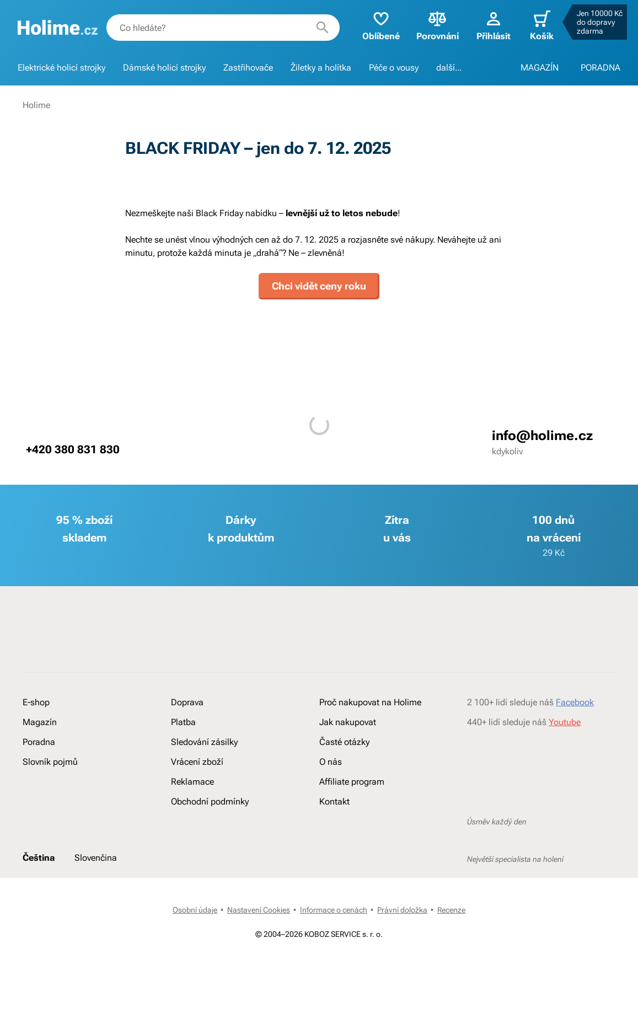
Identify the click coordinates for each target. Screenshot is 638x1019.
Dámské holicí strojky (164, 67)
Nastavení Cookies (258, 909)
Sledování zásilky (204, 742)
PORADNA (600, 67)
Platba (183, 722)
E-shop (36, 702)
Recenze (451, 909)
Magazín (40, 722)
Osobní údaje (195, 909)
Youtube (565, 722)
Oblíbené (381, 25)
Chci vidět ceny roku (319, 286)
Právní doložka (402, 909)
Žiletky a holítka (321, 67)
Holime (36, 105)
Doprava (187, 702)
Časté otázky (344, 742)
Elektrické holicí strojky (61, 67)
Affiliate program (351, 781)
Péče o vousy (394, 67)
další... (449, 67)
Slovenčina (95, 857)
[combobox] (223, 27)
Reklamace (192, 781)
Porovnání (437, 25)
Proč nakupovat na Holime (370, 702)
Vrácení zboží (197, 762)
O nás (330, 762)
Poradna (39, 742)
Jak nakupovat (347, 722)
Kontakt (334, 801)
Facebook (575, 702)
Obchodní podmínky (210, 801)
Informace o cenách (333, 909)
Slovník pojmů (50, 762)
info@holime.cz (542, 435)
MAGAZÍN (540, 67)
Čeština (39, 857)
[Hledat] (322, 27)
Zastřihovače (248, 67)
